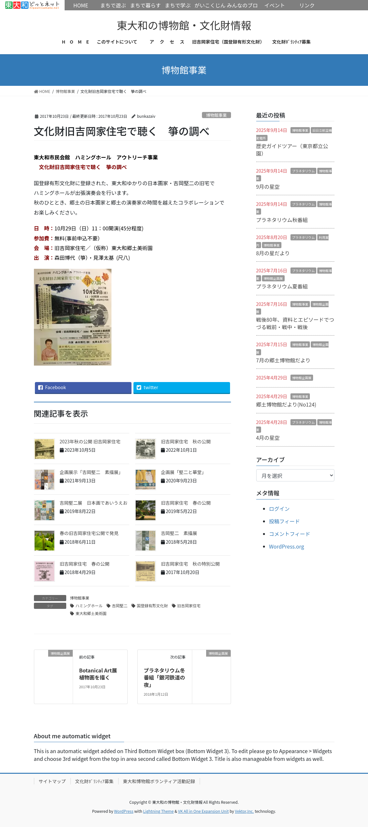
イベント (274, 5)
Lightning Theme (158, 811)
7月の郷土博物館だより (283, 360)
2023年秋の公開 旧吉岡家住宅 (90, 441)
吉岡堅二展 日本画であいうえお (94, 502)
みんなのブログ (242, 10)
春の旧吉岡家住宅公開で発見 (89, 533)
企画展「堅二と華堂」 (183, 472)
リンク (307, 5)
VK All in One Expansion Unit (203, 811)
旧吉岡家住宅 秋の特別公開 (190, 563)
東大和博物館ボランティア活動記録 (159, 781)
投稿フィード (284, 521)
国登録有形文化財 (152, 605)
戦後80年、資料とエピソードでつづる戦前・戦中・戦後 (295, 323)
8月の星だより (273, 253)
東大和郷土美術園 (91, 613)
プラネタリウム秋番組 (282, 220)
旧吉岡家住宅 (189, 605)
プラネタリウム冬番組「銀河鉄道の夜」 (164, 677)
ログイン (279, 508)
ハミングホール (89, 605)
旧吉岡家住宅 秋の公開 (186, 441)
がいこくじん (210, 5)
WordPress (123, 811)
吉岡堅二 (120, 605)
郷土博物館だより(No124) (286, 404)
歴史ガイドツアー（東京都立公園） (292, 149)
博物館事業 (216, 115)
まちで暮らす (145, 5)
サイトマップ (52, 781)
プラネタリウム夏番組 (282, 286)
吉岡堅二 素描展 (179, 533)
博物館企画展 (273, 278)
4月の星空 (268, 437)
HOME (32, 5)
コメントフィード (289, 534)
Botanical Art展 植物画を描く (100, 673)
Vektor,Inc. (244, 811)
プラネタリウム (303, 170)
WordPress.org (286, 546)
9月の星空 (268, 186)
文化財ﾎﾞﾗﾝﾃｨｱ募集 (94, 781)
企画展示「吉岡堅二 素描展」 (91, 472)
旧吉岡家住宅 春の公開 (186, 502)
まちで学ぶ (178, 5)
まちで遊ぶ (113, 5)
